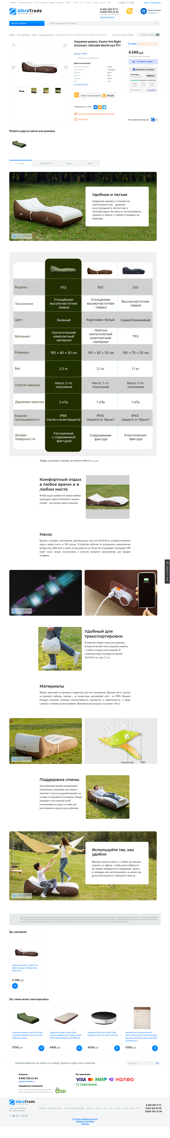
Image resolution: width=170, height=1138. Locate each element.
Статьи (75, 2)
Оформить (151, 76)
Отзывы (69, 163)
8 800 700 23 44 (109, 12)
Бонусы (102, 2)
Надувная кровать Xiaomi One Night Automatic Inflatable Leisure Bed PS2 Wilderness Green (27, 1035)
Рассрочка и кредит (48, 2)
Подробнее (151, 90)
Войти (146, 2)
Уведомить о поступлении (148, 44)
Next (66, 67)
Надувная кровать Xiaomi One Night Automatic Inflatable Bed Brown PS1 (25, 968)
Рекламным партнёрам (85, 1121)
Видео (89, 163)
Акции (96, 2)
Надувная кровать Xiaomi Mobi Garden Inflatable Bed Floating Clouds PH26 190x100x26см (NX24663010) (65, 1035)
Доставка (13, 2)
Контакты (88, 2)
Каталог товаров (18, 23)
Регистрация (156, 2)
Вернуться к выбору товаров (123, 35)
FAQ (108, 2)
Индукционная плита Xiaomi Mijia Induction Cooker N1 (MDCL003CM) (103, 1033)
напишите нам (103, 921)
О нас (81, 2)
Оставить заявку (142, 61)
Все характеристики (81, 84)
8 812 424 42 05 (154, 1108)
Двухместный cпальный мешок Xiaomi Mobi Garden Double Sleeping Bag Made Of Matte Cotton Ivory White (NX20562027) (141, 1036)
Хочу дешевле (83, 119)
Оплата (36, 2)
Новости (68, 2)
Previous (13, 67)
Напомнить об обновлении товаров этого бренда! (96, 114)
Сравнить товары (150, 34)
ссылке (94, 460)
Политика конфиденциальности (85, 1119)
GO (157, 1063)
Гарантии (60, 2)
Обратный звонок (107, 17)
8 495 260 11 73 (109, 9)
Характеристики (45, 163)
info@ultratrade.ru (26, 1081)
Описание (20, 163)
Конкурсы (85, 1124)
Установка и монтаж (25, 2)
